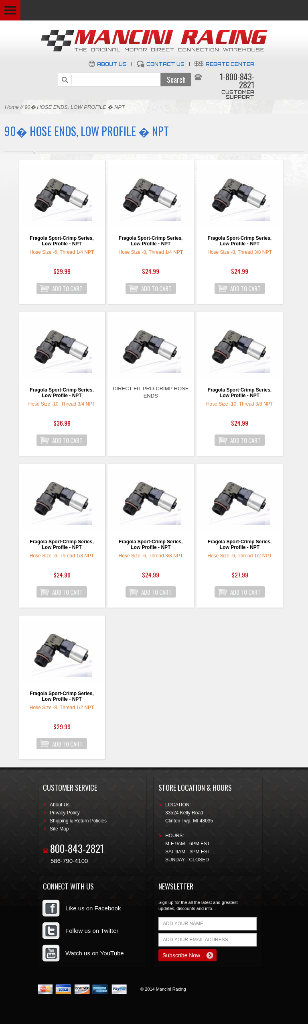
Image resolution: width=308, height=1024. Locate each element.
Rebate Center (230, 64)
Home (12, 107)
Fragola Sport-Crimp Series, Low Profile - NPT (61, 241)
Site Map (59, 829)
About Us (112, 64)
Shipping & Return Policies (78, 821)
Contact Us (165, 64)
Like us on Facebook (93, 908)
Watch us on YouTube (94, 953)
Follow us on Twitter (91, 930)
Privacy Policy (65, 813)
